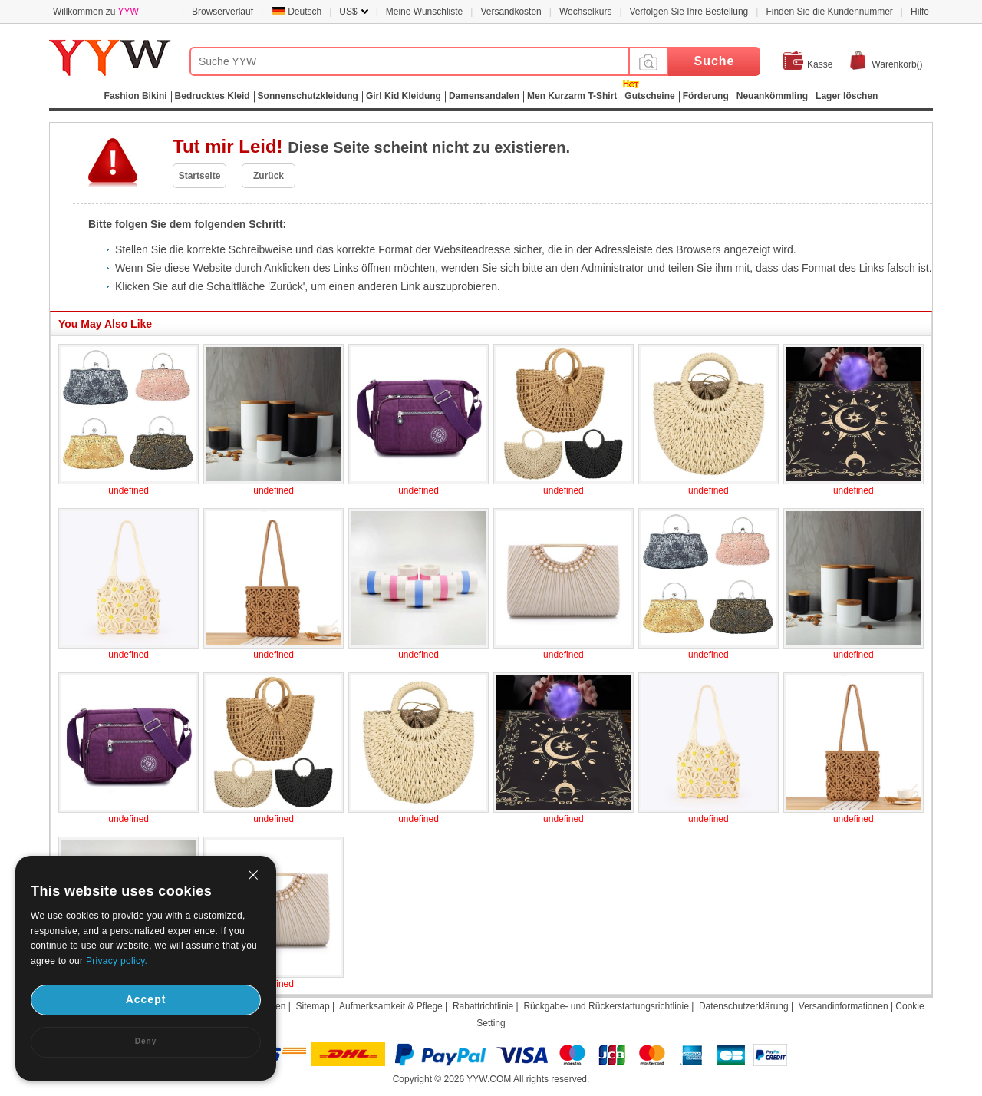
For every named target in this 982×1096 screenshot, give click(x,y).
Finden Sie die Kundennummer (829, 11)
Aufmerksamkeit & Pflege (391, 1006)
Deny (146, 1041)
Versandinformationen (843, 1006)
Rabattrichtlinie (483, 1006)
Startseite (200, 175)
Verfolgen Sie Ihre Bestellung (689, 11)
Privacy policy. (116, 961)
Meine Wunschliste (424, 11)
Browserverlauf (222, 11)
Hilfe (920, 11)
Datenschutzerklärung (744, 1006)
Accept (146, 999)
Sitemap (313, 1006)
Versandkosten (510, 11)
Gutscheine (649, 96)
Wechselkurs (585, 11)
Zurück (268, 175)
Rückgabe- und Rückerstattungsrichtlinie (605, 1006)
